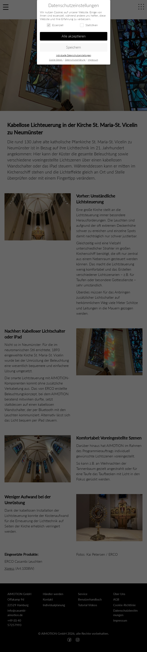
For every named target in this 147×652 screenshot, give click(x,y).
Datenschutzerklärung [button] (75, 60)
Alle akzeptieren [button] (74, 36)
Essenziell (55, 25)
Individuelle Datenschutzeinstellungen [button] (73, 55)
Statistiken (89, 25)
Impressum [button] (93, 60)
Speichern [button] (73, 47)
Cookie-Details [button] (56, 60)
